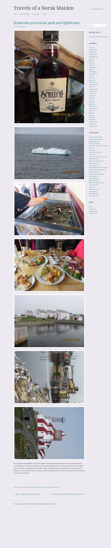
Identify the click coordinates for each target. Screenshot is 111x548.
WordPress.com (52, 504)
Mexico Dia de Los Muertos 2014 (98, 156)
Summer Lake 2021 (94, 189)
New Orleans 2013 (94, 165)
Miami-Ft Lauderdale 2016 (96, 161)
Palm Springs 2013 (94, 176)
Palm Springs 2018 (94, 180)
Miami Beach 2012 (94, 159)
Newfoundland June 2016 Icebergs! (36, 487)
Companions (35, 14)
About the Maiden (24, 14)
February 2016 (93, 82)
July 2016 (91, 76)
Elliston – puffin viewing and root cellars (27, 494)
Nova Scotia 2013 (93, 172)
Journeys (43, 14)
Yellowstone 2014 (93, 196)
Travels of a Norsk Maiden (44, 8)
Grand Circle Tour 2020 (95, 152)
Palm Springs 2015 (94, 178)
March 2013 (92, 117)
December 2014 (93, 89)
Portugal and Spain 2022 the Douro (98, 37)
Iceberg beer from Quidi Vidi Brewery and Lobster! (68, 494)
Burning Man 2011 (94, 141)
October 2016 (92, 71)
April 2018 (92, 65)
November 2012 (93, 121)
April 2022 (92, 48)
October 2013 (92, 106)
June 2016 (91, 78)
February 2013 (93, 119)
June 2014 (91, 98)
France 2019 (92, 150)
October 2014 (92, 93)
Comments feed (93, 211)
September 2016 (93, 74)
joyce (24, 26)
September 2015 (93, 84)
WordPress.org (93, 213)
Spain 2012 (92, 187)
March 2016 (92, 80)
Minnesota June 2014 (94, 163)
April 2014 (92, 102)
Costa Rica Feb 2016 (94, 143)
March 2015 (92, 87)
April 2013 (92, 115)
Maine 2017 (92, 154)
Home (15, 14)
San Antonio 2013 (93, 185)
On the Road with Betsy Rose (96, 174)
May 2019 (91, 61)
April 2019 (92, 63)
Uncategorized (93, 191)
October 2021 (92, 52)
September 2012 (93, 126)
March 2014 (92, 104)
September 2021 (93, 54)
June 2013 (91, 111)
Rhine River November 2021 (96, 182)
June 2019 (91, 58)
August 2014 (92, 95)
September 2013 (93, 108)
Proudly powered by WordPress (23, 504)
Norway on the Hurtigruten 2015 (97, 169)
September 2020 (93, 56)
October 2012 (92, 124)
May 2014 (91, 100)
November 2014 (93, 91)
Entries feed (92, 209)
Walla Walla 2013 (93, 193)
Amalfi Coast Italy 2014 (95, 137)
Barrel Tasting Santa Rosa (96, 139)
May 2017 (91, 69)
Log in (90, 206)
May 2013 (91, 113)
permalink (56, 487)
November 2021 (93, 50)
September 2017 (93, 67)
